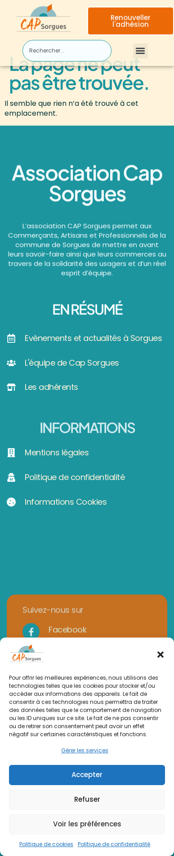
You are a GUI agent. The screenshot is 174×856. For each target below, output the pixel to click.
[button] (160, 656)
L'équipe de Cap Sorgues (72, 362)
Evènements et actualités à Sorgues (93, 338)
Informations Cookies (66, 501)
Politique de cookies (46, 846)
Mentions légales (57, 452)
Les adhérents (51, 387)
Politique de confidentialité (114, 846)
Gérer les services (84, 753)
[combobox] (67, 50)
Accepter (87, 777)
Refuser (87, 802)
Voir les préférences (87, 826)
